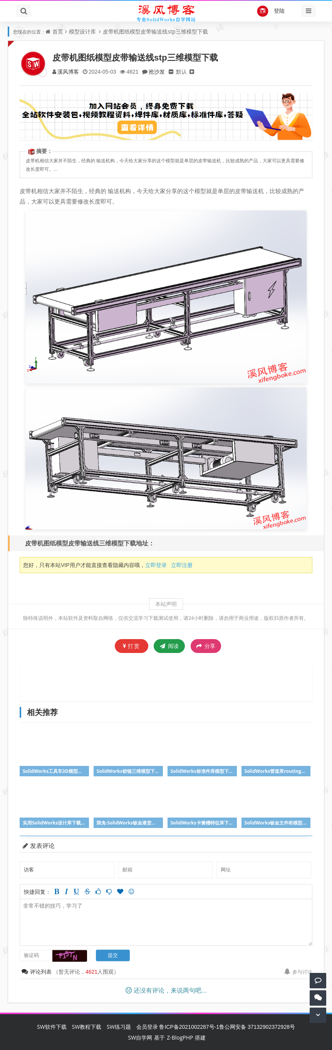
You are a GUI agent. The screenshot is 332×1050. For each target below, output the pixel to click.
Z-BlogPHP (180, 1037)
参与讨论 (298, 971)
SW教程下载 (87, 1026)
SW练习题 (119, 1026)
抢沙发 (157, 71)
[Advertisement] (166, 682)
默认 (181, 71)
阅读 (169, 646)
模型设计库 (82, 31)
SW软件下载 (52, 1026)
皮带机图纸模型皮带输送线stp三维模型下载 (155, 31)
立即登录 (156, 565)
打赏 (131, 646)
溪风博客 (68, 71)
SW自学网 (140, 1037)
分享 (205, 646)
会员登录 (147, 1026)
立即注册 (182, 565)
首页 (57, 31)
